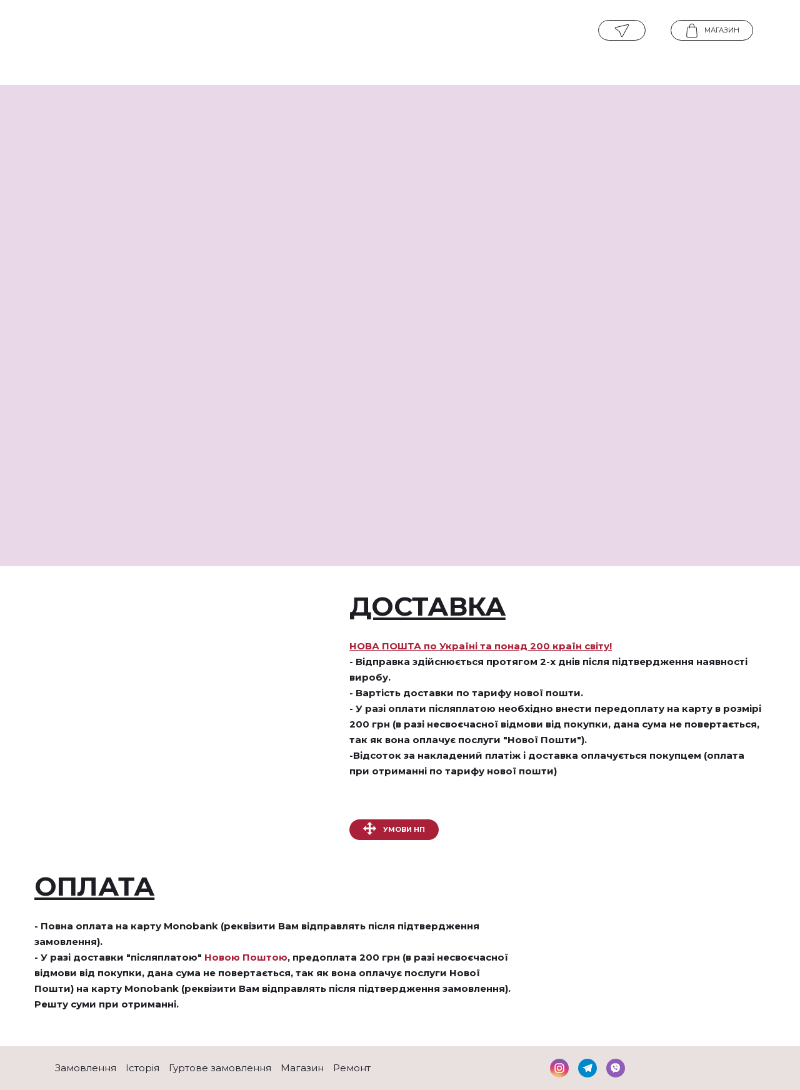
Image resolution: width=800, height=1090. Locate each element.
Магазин (302, 1068)
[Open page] (399, 31)
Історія (142, 1068)
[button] (622, 30)
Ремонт (352, 1068)
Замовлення (85, 1068)
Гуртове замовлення (220, 1068)
